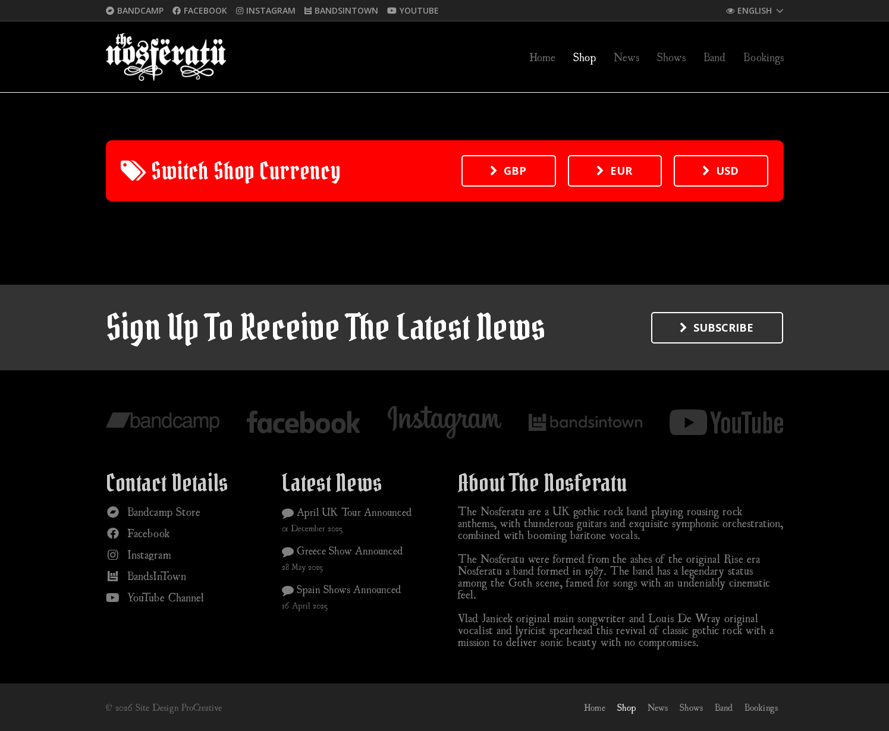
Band (724, 707)
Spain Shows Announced (341, 589)
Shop (626, 707)
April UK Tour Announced (347, 512)
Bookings (761, 707)
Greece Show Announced (342, 550)
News (658, 707)
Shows (691, 707)
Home (594, 707)
